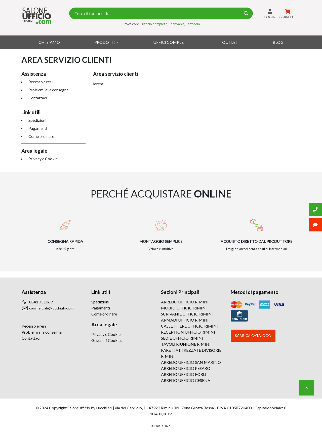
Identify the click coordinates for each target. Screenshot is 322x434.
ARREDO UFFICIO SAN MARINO (191, 362)
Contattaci (37, 97)
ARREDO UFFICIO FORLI (183, 374)
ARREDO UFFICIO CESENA (185, 380)
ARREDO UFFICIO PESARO (185, 368)
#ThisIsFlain (161, 426)
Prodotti (104, 42)
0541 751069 (41, 301)
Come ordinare (41, 136)
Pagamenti (37, 128)
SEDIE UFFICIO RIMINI (182, 338)
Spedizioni (37, 120)
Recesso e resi (40, 81)
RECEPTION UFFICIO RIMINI (188, 332)
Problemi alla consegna (48, 89)
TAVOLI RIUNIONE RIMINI (186, 344)
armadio (194, 24)
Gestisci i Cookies (106, 340)
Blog (278, 42)
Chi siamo (49, 42)
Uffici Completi (170, 42)
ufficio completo (155, 24)
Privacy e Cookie (43, 158)
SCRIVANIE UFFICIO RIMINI (187, 313)
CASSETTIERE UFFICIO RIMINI (189, 326)
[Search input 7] (156, 13)
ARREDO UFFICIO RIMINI (185, 301)
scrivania (177, 24)
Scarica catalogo (253, 335)
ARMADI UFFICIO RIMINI (185, 320)
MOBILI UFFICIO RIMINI (184, 307)
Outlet (230, 42)
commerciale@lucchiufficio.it (51, 308)
